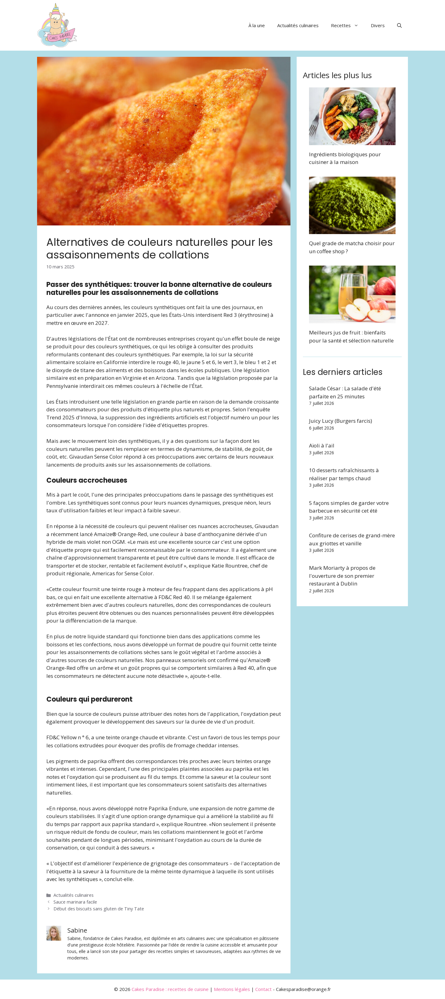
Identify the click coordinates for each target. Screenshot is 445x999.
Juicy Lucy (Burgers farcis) (340, 420)
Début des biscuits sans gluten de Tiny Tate (98, 909)
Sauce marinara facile (75, 902)
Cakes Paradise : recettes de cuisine (170, 989)
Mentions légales (232, 989)
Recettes (348, 25)
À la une (256, 25)
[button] (399, 25)
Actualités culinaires (298, 25)
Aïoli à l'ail (321, 445)
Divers (378, 25)
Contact (263, 989)
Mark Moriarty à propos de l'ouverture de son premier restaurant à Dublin (342, 575)
